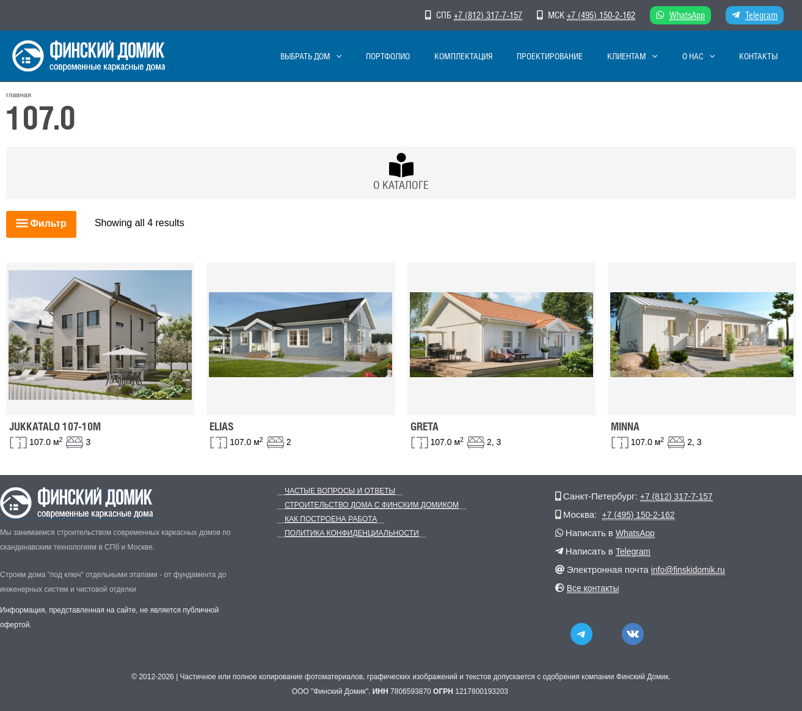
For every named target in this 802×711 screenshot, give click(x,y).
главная (18, 94)
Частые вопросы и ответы (332, 491)
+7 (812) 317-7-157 (488, 15)
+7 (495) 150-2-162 (601, 15)
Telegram (761, 15)
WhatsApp (687, 15)
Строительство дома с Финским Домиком (364, 505)
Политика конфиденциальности (344, 533)
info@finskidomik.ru (691, 569)
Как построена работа (323, 519)
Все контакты (595, 588)
